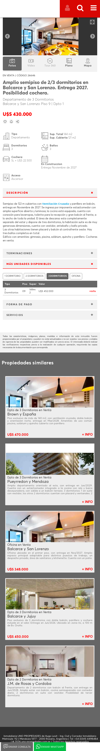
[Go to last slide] (7, 36)
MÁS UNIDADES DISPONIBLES (28, 264)
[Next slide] (92, 36)
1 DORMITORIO (13, 276)
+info (92, 291)
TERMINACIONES (19, 253)
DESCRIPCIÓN (17, 193)
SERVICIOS (14, 315)
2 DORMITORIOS (34, 276)
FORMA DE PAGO (19, 304)
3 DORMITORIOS (57, 276)
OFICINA (76, 276)
